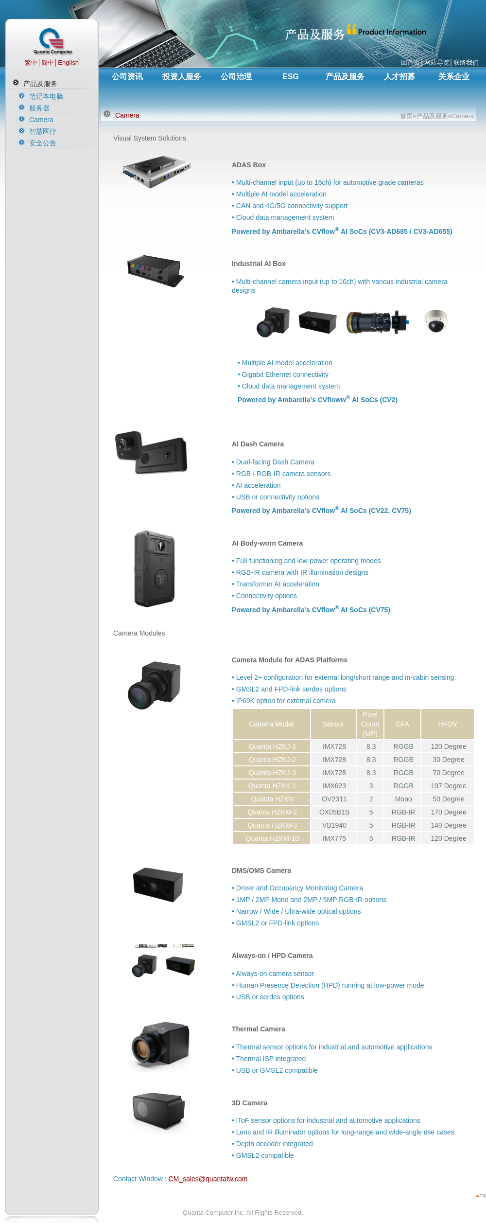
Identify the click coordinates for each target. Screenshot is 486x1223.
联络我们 (466, 62)
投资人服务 (181, 76)
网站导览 (437, 62)
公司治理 (236, 76)
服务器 (39, 108)
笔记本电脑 (46, 96)
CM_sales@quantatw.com (208, 1179)
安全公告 (42, 143)
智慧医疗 (42, 131)
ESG (290, 76)
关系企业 (453, 76)
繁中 (31, 62)
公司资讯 (127, 76)
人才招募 (399, 76)
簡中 (47, 62)
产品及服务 (40, 84)
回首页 (410, 62)
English (68, 62)
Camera (41, 120)
